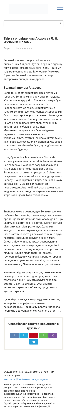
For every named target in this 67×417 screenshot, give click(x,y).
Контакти (9, 379)
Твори (7, 48)
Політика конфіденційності (34, 379)
